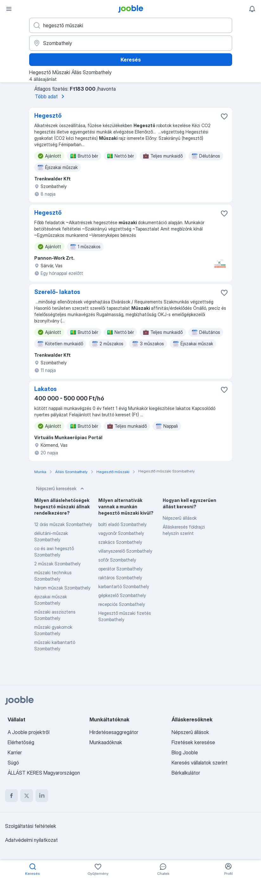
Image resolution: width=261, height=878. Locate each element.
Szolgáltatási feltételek (30, 826)
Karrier (15, 752)
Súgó (13, 762)
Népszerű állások (180, 518)
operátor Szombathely (120, 568)
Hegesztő (48, 115)
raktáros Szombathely (120, 577)
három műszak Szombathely (62, 587)
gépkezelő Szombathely (122, 595)
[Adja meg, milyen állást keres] (130, 25)
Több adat (51, 96)
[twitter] (26, 795)
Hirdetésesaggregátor (113, 732)
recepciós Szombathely (121, 604)
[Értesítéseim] (252, 9)
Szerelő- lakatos (57, 292)
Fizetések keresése (193, 742)
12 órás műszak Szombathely (63, 524)
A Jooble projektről (28, 732)
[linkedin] (42, 795)
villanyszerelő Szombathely (125, 551)
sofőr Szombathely (117, 560)
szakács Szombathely (120, 542)
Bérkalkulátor (186, 773)
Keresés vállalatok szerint (199, 762)
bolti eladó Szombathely (122, 524)
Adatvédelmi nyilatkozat (31, 840)
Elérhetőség (21, 742)
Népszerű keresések (60, 488)
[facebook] (11, 795)
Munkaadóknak (105, 742)
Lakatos (45, 389)
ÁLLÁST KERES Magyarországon (44, 773)
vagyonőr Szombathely (121, 533)
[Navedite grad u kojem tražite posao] (130, 43)
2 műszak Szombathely (57, 563)
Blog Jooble (185, 752)
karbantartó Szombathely (123, 586)
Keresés (131, 59)
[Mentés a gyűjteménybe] (224, 116)
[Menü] (9, 9)
